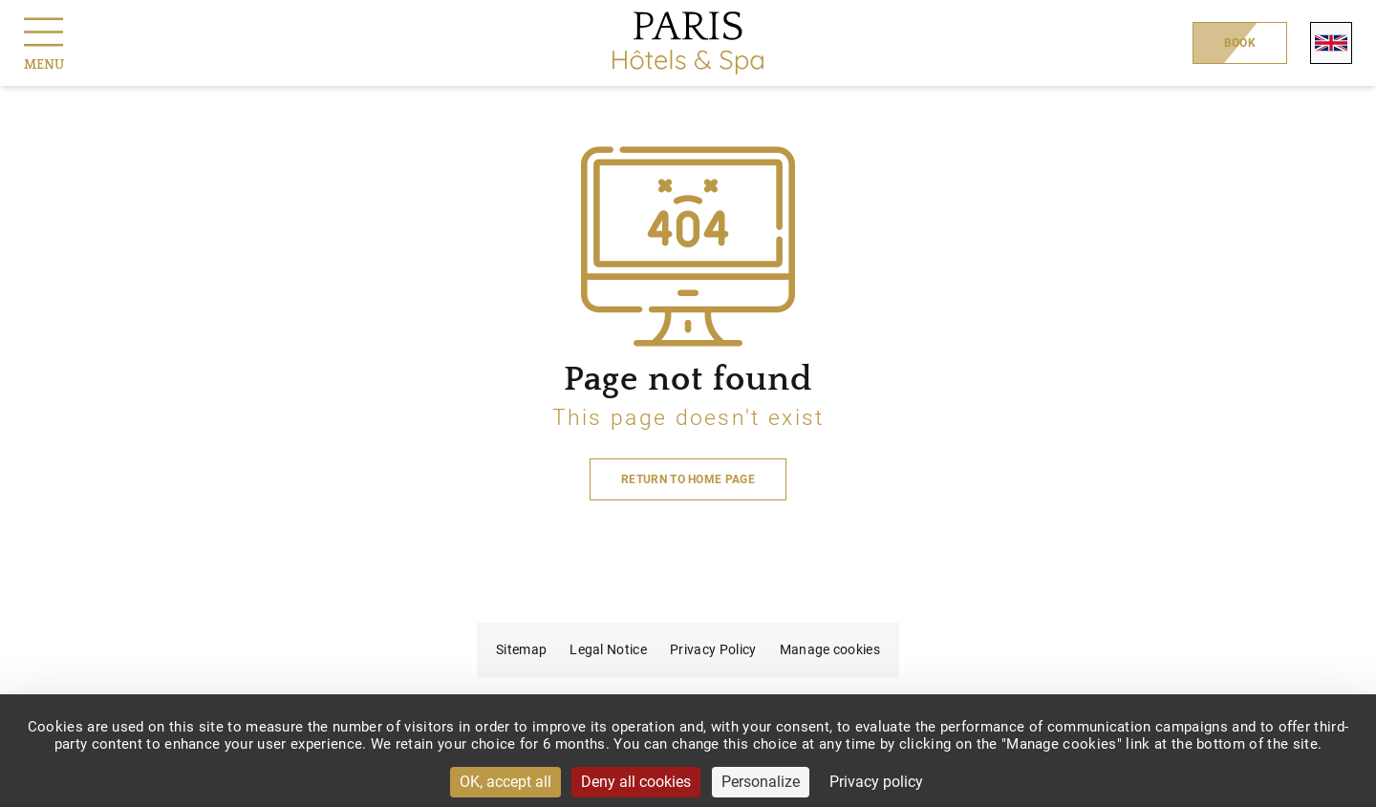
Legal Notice (608, 649)
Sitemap (521, 649)
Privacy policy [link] (876, 782)
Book (1240, 43)
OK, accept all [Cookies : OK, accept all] (505, 782)
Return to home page (688, 479)
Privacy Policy (713, 649)
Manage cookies (830, 649)
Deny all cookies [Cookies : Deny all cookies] (636, 782)
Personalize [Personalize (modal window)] (760, 782)
